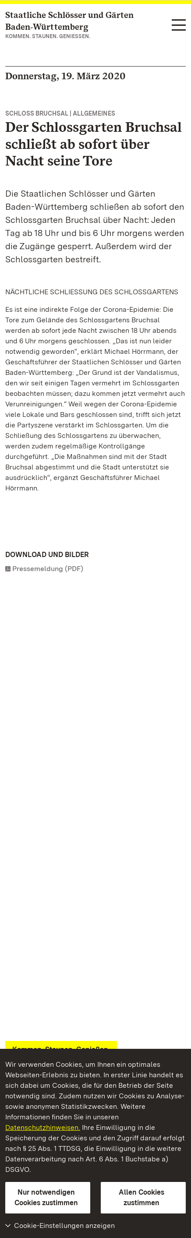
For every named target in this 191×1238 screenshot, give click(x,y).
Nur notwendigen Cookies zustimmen (46, 1197)
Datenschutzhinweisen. (42, 1127)
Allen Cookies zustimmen (141, 1197)
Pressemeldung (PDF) (47, 568)
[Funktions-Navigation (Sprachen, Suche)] (179, 25)
